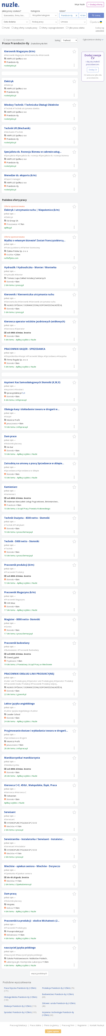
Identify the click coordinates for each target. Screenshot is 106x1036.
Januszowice (12, 423)
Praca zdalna (35, 1025)
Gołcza (9, 908)
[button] (74, 51)
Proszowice (11, 224)
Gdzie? (62, 11)
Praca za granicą (51, 1025)
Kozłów (9, 254)
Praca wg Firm (68, 1025)
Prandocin (11, 505)
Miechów (10, 826)
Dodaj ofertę (95, 4)
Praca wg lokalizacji (18, 1025)
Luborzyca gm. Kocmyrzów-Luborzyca (24, 961)
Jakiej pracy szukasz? (11, 11)
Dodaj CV (93, 69)
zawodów (100, 30)
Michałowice (12, 934)
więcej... (54, 683)
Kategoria (35, 11)
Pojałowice (11, 661)
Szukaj (97, 15)
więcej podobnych (39, 973)
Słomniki (10, 281)
